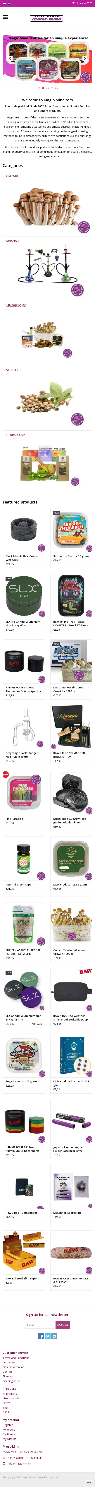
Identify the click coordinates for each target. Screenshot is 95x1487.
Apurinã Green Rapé (18, 884)
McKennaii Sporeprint (67, 1212)
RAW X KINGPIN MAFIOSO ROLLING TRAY (69, 754)
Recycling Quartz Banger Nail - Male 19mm (22, 754)
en (9, 3)
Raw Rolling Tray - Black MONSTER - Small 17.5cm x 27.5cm (70, 623)
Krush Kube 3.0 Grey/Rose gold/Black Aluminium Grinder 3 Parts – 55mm (69, 820)
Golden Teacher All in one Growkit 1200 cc (69, 951)
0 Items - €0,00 (82, 3)
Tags (6, 1407)
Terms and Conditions (16, 1358)
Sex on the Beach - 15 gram (71, 556)
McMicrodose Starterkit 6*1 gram (71, 1083)
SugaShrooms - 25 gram (21, 1081)
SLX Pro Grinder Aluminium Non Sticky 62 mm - (23, 623)
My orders (9, 1429)
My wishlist (9, 1439)
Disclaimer (9, 1362)
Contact (7, 1371)
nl (4, 3)
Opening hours (11, 1381)
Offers (6, 1403)
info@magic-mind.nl (20, 1463)
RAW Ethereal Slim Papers (22, 1278)
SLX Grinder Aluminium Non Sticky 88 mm (23, 1017)
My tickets (9, 1434)
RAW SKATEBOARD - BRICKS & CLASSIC (70, 1280)
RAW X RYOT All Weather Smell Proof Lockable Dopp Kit (70, 1017)
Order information (13, 1367)
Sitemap (8, 1376)
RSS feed (8, 1412)
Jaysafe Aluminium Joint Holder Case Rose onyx (69, 1149)
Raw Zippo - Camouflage (21, 1212)
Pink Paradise (14, 818)
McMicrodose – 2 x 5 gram (70, 884)
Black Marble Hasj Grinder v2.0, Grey (22, 558)
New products (11, 1398)
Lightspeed (54, 1477)
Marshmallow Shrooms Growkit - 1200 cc (68, 689)
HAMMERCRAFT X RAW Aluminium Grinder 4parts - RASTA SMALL (23, 1149)
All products (10, 1393)
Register (8, 1425)
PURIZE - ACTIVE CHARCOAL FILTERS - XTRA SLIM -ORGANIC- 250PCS (23, 952)
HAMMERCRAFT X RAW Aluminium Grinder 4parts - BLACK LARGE (23, 689)
